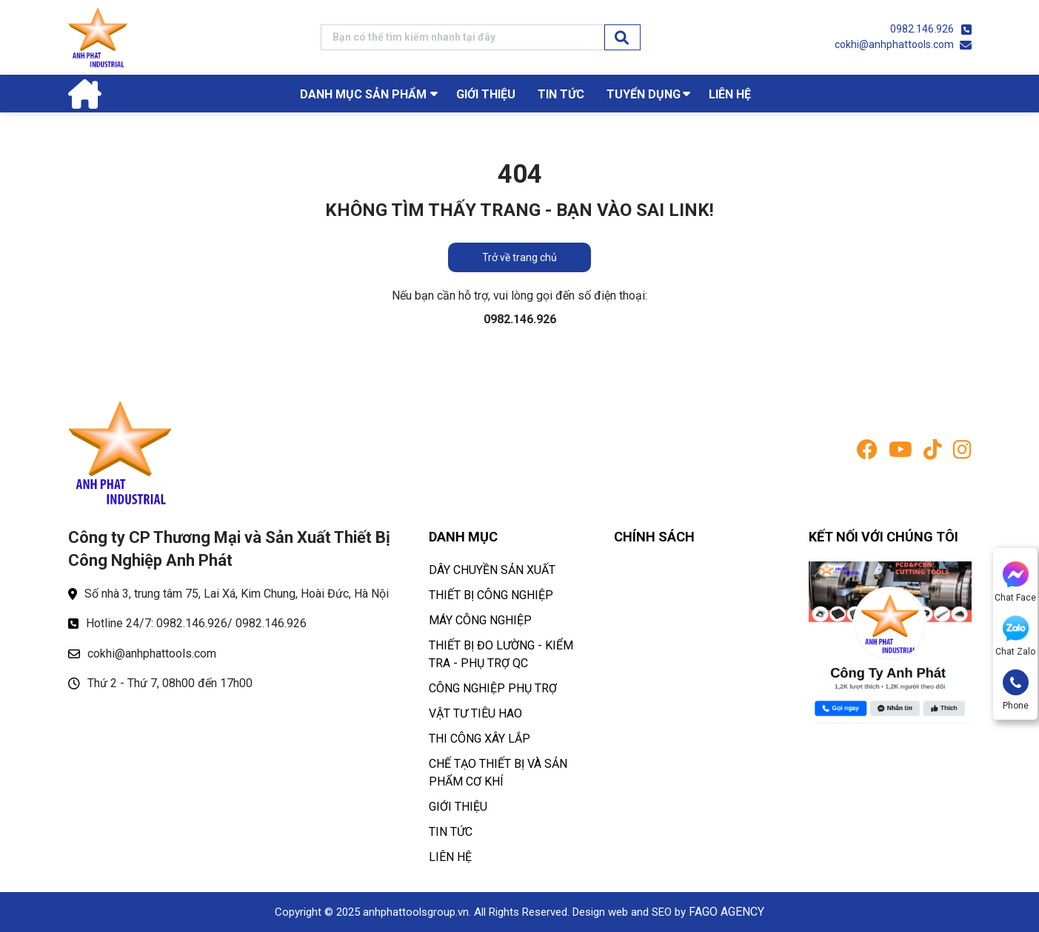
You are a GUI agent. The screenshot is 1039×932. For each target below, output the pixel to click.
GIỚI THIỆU (485, 94)
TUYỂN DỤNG (644, 94)
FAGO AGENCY (726, 912)
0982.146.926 (922, 29)
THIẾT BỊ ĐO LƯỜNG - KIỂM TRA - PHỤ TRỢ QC (501, 654)
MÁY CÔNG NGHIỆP (480, 620)
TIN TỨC (561, 94)
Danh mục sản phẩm (363, 94)
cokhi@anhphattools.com (894, 44)
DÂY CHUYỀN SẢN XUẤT (492, 570)
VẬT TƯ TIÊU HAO (475, 713)
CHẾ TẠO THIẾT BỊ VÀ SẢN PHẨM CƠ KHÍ (498, 773)
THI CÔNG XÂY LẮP (479, 739)
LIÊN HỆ (730, 94)
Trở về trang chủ (519, 257)
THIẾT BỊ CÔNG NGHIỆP (491, 595)
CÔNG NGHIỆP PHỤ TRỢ (493, 688)
